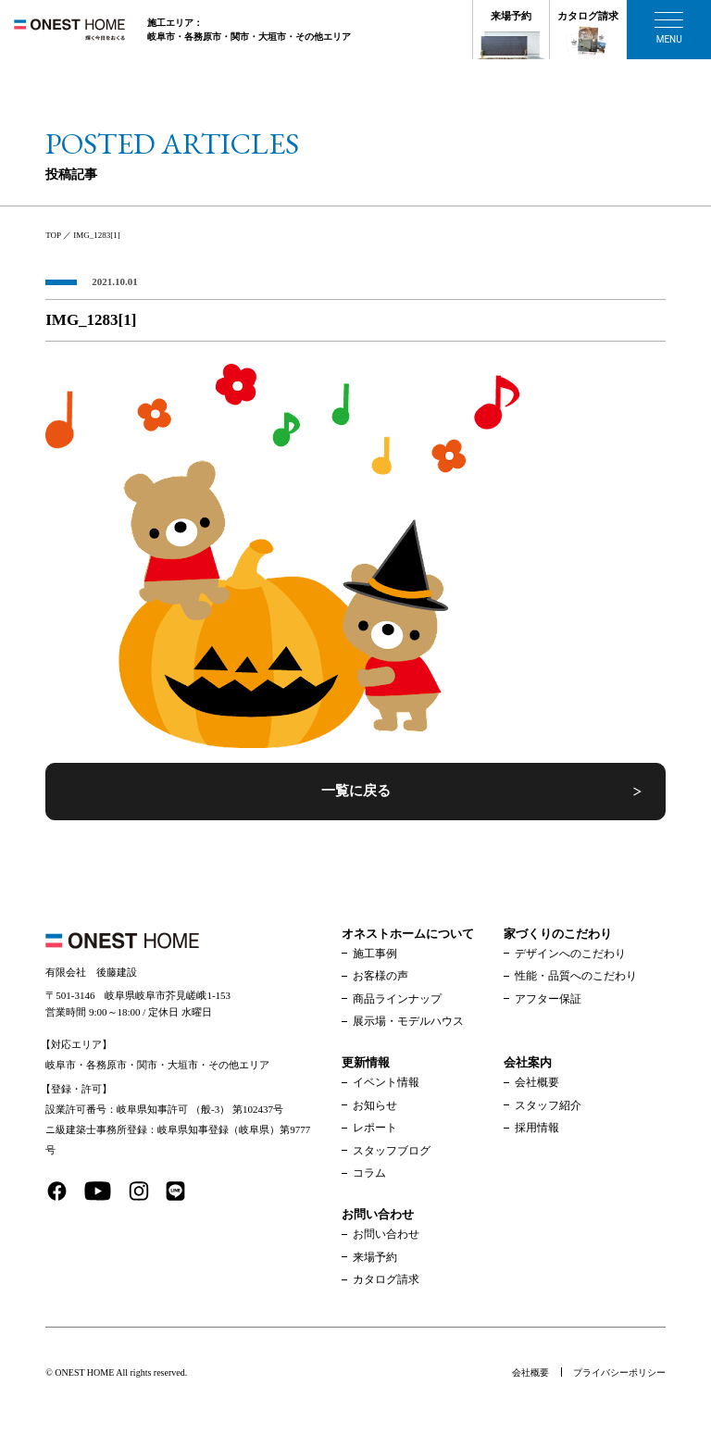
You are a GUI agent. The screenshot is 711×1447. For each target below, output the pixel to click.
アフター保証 (548, 998)
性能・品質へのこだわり (576, 975)
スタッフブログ (391, 1150)
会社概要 (537, 1082)
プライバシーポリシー (619, 1372)
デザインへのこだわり (570, 953)
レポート (375, 1127)
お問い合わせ (386, 1234)
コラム (369, 1172)
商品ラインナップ (397, 998)
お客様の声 (380, 975)
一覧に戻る (356, 790)
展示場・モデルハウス (408, 1021)
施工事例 (375, 953)
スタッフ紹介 (548, 1105)
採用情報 (537, 1127)
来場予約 (511, 15)
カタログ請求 (587, 15)
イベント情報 (386, 1082)
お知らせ (375, 1105)
